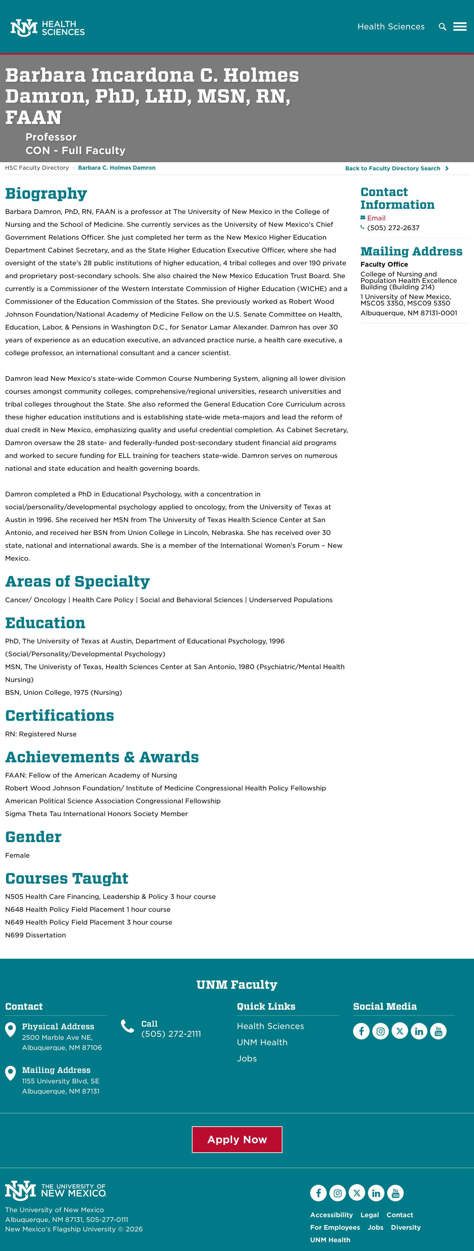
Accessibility (331, 1215)
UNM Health (262, 1042)
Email (376, 218)
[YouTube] (438, 1031)
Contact (399, 1215)
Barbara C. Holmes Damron (116, 168)
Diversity (406, 1227)
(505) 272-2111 (171, 1034)
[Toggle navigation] (460, 27)
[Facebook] (361, 1031)
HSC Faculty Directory (37, 168)
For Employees (335, 1227)
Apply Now (237, 1139)
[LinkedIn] (419, 1031)
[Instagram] (380, 1031)
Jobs (247, 1059)
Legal (369, 1215)
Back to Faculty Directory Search (392, 168)
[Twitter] (400, 1030)
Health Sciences (391, 26)
